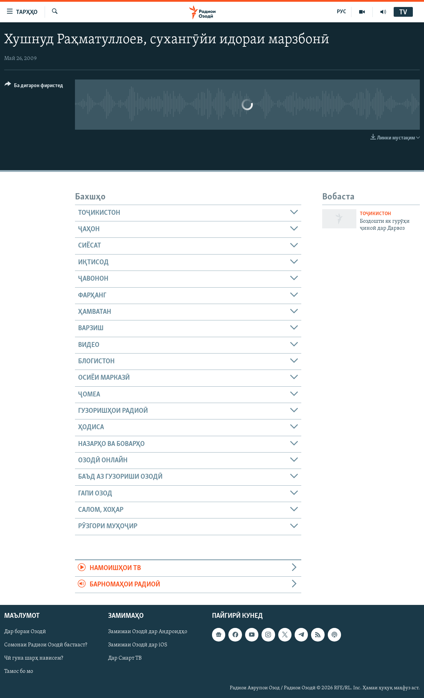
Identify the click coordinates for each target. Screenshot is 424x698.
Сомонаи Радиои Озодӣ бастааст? (45, 645)
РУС (341, 12)
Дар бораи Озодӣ (25, 632)
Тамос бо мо (18, 672)
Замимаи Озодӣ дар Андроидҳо (147, 632)
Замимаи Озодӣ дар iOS (137, 645)
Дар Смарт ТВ (125, 658)
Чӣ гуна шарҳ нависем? (33, 658)
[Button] (34, 86)
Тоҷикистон (375, 214)
